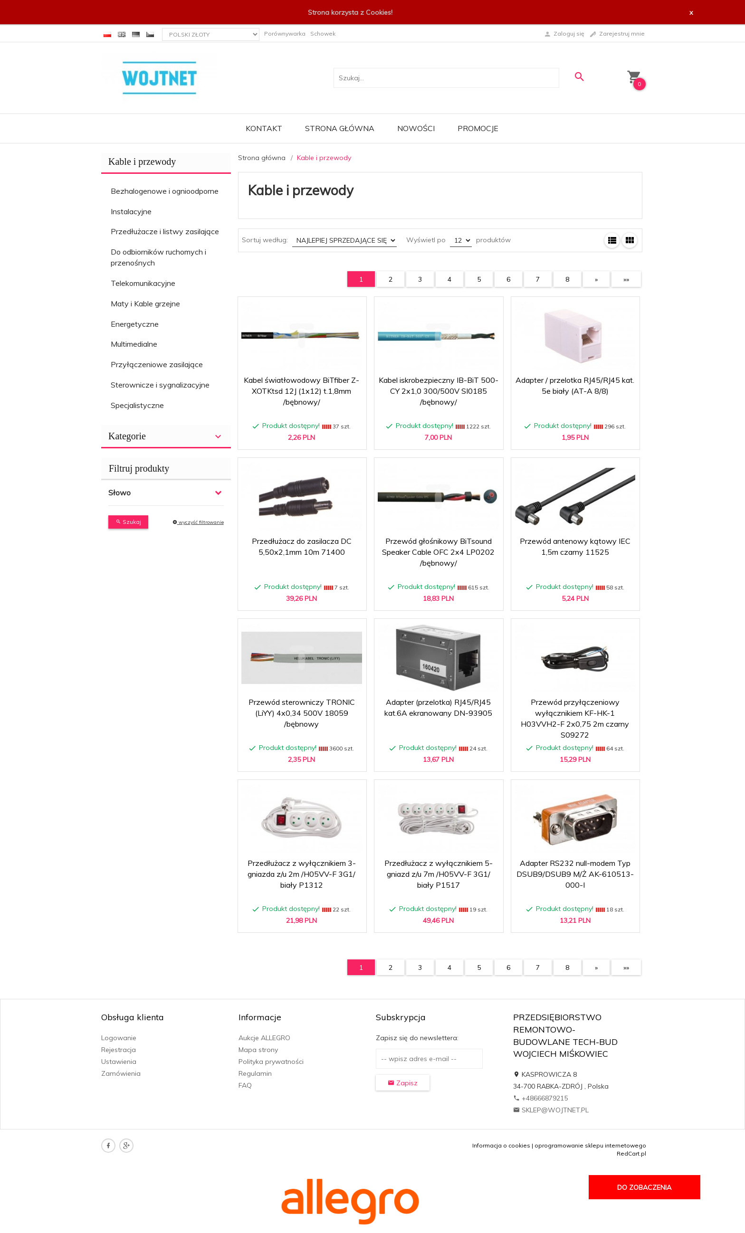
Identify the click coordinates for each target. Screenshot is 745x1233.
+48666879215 (540, 1098)
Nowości (416, 128)
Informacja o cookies (501, 1145)
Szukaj (128, 521)
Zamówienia (121, 1073)
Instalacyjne (131, 211)
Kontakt (264, 128)
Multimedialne (134, 344)
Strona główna (339, 128)
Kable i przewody (142, 161)
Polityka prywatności (271, 1061)
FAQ (245, 1085)
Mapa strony (258, 1049)
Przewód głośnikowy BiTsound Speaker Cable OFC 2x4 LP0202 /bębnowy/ (438, 552)
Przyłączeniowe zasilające (157, 364)
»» (626, 279)
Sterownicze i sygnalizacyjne (160, 384)
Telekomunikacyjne (143, 283)
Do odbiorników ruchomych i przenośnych (158, 257)
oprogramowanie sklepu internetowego (590, 1145)
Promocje (478, 128)
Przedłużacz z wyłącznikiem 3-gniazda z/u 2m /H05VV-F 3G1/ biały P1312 (302, 874)
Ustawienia (118, 1061)
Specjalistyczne (137, 405)
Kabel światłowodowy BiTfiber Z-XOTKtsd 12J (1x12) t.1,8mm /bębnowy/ (301, 391)
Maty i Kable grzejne (145, 303)
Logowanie (118, 1038)
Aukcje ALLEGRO (264, 1038)
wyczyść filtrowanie (198, 522)
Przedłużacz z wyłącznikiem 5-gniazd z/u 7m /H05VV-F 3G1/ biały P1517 (438, 874)
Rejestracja (118, 1049)
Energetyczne (135, 324)
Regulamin (255, 1073)
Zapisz (403, 1083)
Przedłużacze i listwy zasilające (165, 231)
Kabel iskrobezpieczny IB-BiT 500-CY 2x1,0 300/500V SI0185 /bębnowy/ (438, 391)
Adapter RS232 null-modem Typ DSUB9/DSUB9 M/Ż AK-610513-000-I (575, 874)
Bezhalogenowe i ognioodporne (165, 191)
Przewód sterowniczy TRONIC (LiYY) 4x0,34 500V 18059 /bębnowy (301, 713)
